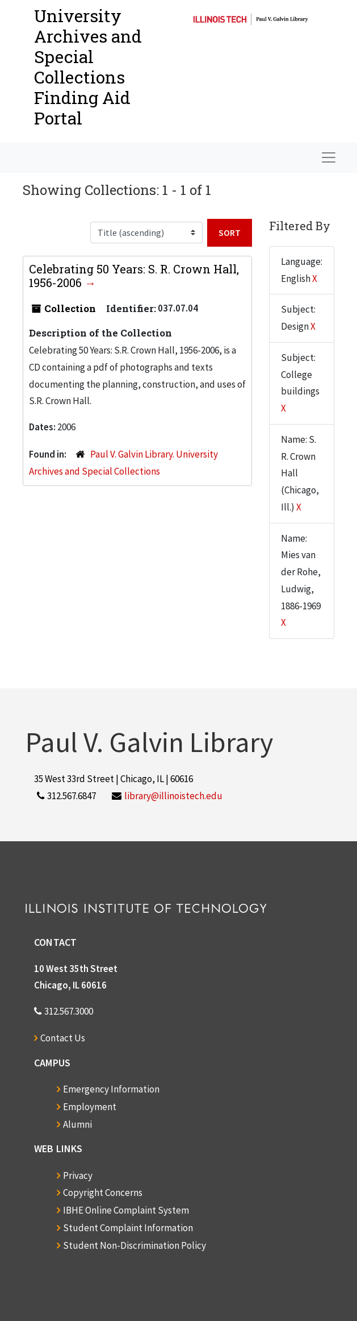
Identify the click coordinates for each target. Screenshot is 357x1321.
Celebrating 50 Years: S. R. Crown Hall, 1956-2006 (134, 275)
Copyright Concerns (102, 1192)
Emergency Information (111, 1089)
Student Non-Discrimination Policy (134, 1245)
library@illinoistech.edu (173, 796)
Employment (89, 1106)
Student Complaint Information (128, 1228)
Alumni (77, 1124)
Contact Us (62, 1038)
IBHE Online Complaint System (126, 1210)
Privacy (78, 1175)
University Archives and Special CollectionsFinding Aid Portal (88, 67)
